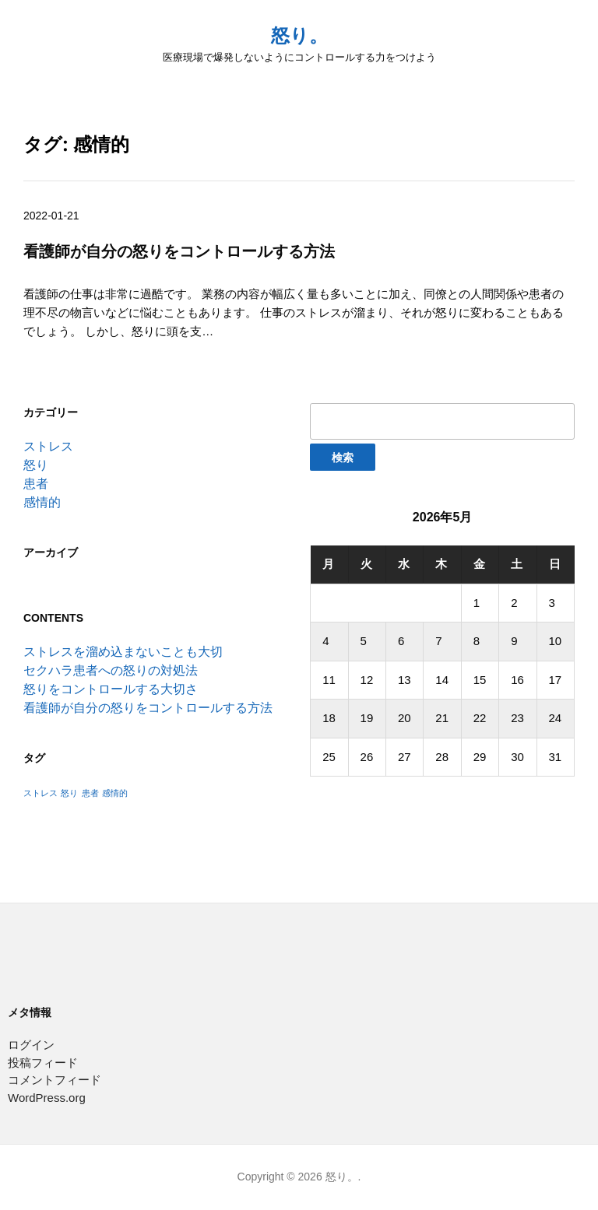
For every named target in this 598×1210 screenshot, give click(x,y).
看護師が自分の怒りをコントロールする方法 (148, 707)
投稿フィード (43, 1062)
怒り (35, 465)
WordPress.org (47, 1097)
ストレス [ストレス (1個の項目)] (40, 793)
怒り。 (299, 35)
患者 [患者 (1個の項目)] (90, 793)
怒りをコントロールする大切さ (110, 689)
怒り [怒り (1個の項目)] (69, 793)
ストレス (48, 446)
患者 (35, 483)
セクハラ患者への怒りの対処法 (110, 670)
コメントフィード (54, 1079)
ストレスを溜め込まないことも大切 (123, 651)
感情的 (42, 502)
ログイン (31, 1044)
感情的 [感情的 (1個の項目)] (115, 793)
